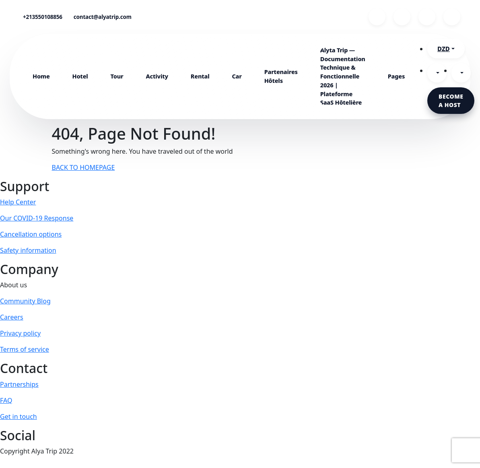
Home (41, 76)
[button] (437, 72)
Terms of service (24, 349)
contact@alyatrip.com (103, 17)
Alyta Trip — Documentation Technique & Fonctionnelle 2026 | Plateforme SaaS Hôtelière (342, 76)
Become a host (451, 101)
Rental (200, 76)
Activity (157, 76)
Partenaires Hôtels (281, 76)
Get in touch (18, 416)
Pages (396, 76)
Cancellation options (31, 234)
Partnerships (19, 384)
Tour (117, 76)
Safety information (28, 250)
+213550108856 (42, 17)
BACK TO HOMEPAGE (83, 167)
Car (236, 76)
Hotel (80, 76)
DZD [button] (443, 49)
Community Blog (25, 301)
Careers (11, 317)
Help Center (18, 202)
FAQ (6, 400)
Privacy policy (20, 333)
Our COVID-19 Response (36, 218)
